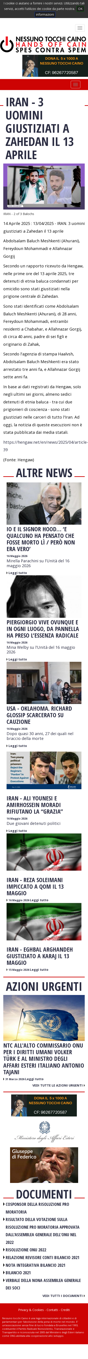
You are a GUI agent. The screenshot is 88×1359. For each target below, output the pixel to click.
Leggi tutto (18, 573)
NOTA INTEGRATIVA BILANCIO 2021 (35, 1265)
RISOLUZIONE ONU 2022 (26, 1250)
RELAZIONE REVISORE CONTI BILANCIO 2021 (42, 1257)
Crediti (65, 1310)
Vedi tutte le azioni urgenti (58, 1085)
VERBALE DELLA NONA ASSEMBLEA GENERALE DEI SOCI (43, 1284)
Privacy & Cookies (31, 1310)
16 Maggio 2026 (17, 556)
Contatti (52, 1310)
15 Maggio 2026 (19, 970)
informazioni (45, 14)
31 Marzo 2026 (15, 1079)
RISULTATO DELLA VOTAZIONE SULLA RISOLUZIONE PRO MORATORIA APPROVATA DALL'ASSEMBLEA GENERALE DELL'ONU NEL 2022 (42, 1230)
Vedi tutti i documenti (63, 1295)
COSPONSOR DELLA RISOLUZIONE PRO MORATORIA (37, 1208)
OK (80, 9)
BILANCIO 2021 (18, 1273)
